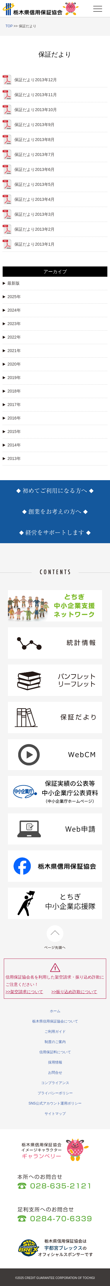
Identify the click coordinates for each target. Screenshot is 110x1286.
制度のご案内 (55, 1042)
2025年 (12, 296)
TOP (9, 26)
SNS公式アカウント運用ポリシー (55, 1103)
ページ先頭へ (55, 937)
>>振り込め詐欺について (74, 991)
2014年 (12, 445)
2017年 (12, 404)
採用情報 (55, 1062)
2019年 (12, 377)
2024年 (12, 310)
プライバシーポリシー (55, 1093)
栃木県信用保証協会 (41, 8)
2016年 (12, 418)
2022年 (12, 337)
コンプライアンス (55, 1083)
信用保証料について (55, 1052)
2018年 (12, 391)
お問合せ (55, 1073)
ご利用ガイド (55, 1032)
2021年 (12, 350)
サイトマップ (55, 1114)
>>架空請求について (24, 991)
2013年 (12, 458)
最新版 (11, 283)
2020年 (12, 364)
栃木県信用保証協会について (55, 1021)
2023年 (12, 323)
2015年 (12, 431)
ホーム (55, 1011)
